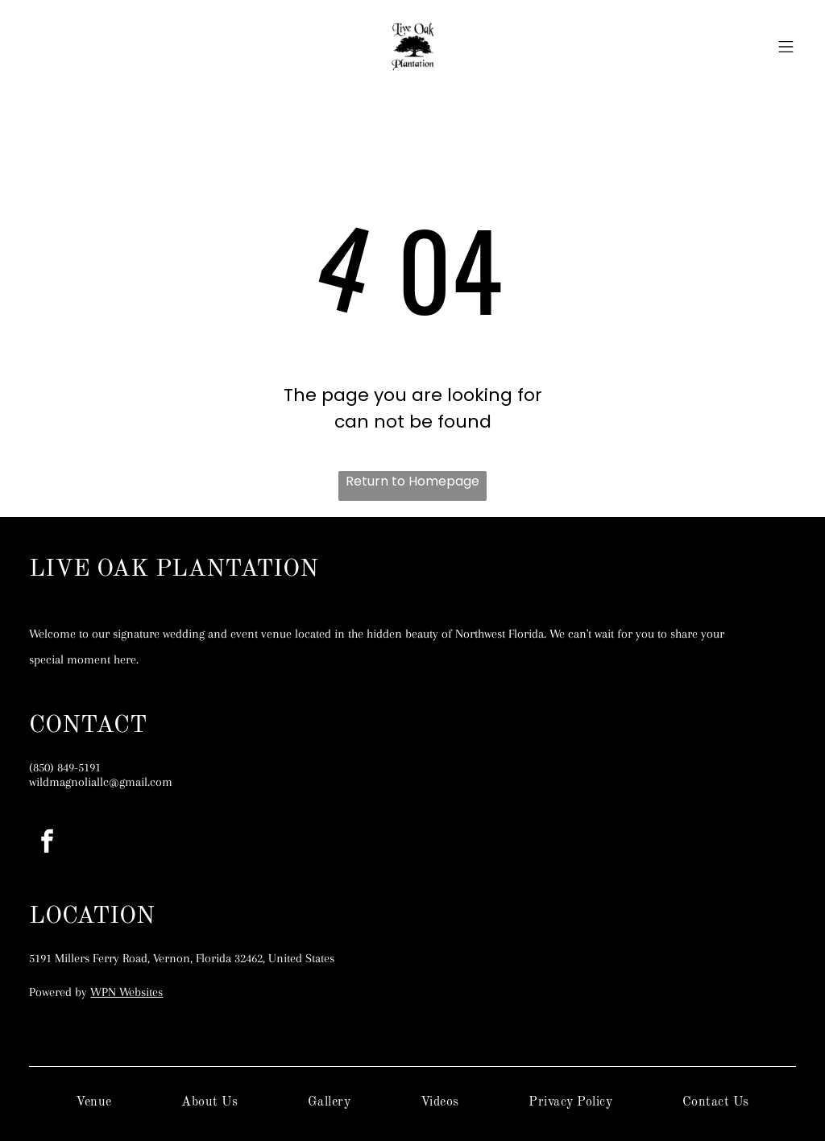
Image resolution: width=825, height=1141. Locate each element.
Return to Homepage (412, 481)
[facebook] (46, 843)
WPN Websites (126, 992)
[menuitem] (93, 1102)
